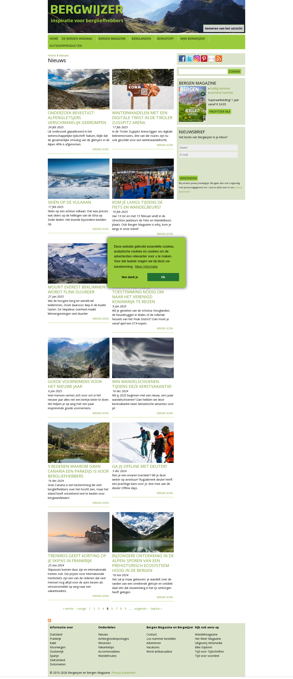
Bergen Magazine (112, 38)
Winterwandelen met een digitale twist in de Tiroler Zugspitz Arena (142, 117)
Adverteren (153, 643)
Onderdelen (106, 627)
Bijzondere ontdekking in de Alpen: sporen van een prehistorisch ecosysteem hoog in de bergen (143, 563)
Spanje (54, 656)
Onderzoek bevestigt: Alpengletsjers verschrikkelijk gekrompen (77, 117)
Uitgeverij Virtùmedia (208, 643)
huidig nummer (220, 88)
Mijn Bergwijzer (192, 38)
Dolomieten (58, 664)
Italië (53, 643)
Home (53, 38)
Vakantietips (106, 647)
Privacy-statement (124, 673)
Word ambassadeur (159, 651)
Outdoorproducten (65, 46)
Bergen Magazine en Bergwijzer (169, 627)
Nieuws (64, 55)
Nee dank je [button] (130, 277)
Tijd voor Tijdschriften (209, 651)
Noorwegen (58, 647)
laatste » (156, 608)
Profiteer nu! (219, 111)
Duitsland (56, 634)
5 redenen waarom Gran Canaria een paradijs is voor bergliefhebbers (78, 471)
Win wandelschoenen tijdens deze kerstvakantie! (142, 384)
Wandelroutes (107, 656)
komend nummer (221, 93)
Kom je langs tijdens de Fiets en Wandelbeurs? (137, 204)
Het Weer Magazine (208, 639)
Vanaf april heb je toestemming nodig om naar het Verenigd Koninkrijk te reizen (138, 294)
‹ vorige (81, 608)
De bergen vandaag (77, 38)
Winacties (104, 643)
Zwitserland (57, 660)
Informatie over (61, 627)
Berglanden (141, 38)
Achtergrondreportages (113, 639)
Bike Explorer (203, 647)
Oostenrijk (56, 651)
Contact (151, 634)
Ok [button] (163, 277)
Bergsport (165, 38)
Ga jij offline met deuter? (139, 466)
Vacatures (153, 647)
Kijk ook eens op (207, 627)
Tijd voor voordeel (207, 656)
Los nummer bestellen (161, 639)
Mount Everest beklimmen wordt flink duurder (76, 289)
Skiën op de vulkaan (69, 202)
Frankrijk (55, 639)
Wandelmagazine (206, 634)
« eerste (68, 608)
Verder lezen (100, 149)
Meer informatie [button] (146, 266)
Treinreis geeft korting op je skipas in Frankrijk (77, 558)
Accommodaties (109, 651)
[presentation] (210, 167)
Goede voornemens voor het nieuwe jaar (75, 384)
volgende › (141, 608)
